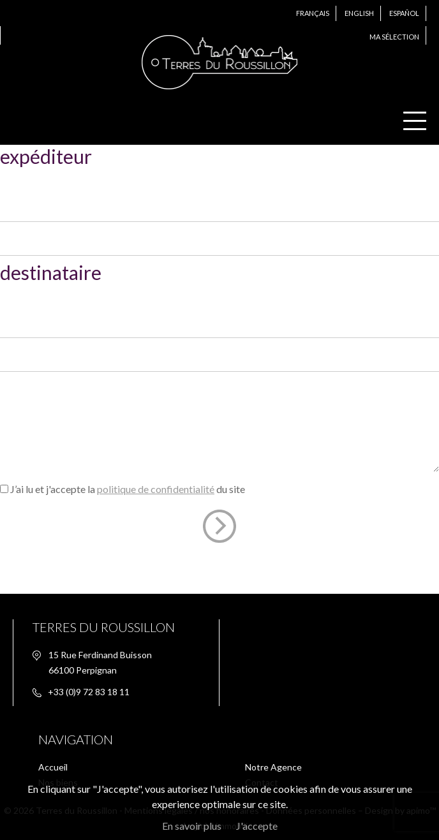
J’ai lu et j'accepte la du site (127, 489)
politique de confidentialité (155, 489)
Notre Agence (273, 767)
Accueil (53, 767)
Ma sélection (394, 37)
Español (404, 13)
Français (312, 13)
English (359, 13)
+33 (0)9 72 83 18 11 (89, 691)
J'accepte (257, 826)
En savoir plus (191, 826)
